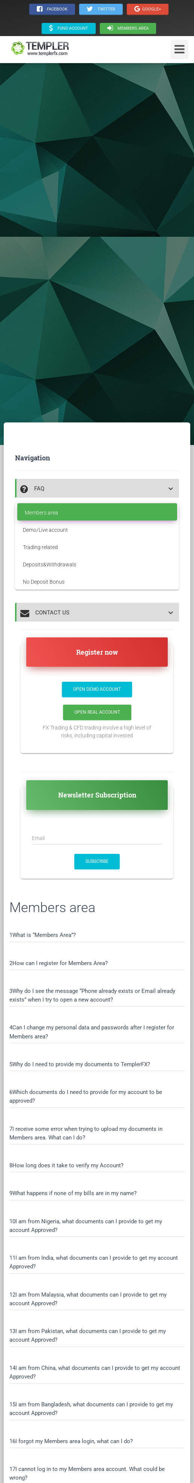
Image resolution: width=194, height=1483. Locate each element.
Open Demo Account (97, 689)
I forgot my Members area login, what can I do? (74, 1441)
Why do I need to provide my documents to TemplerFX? (81, 1064)
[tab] (97, 488)
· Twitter (101, 9)
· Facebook (52, 9)
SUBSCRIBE (97, 861)
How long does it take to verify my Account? (67, 1165)
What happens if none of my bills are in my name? (74, 1193)
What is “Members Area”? (44, 935)
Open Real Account (97, 712)
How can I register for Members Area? (60, 963)
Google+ (147, 9)
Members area (128, 28)
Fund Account (68, 28)
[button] (97, 488)
